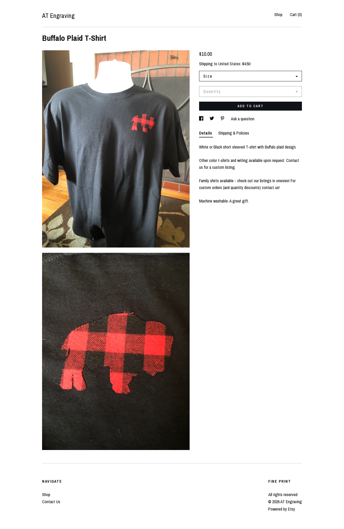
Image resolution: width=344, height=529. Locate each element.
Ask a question (242, 119)
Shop (278, 14)
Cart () (296, 14)
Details (206, 133)
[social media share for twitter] (212, 119)
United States (229, 64)
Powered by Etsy (281, 509)
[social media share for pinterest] (223, 119)
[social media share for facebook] (201, 119)
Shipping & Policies (233, 133)
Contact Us (51, 502)
